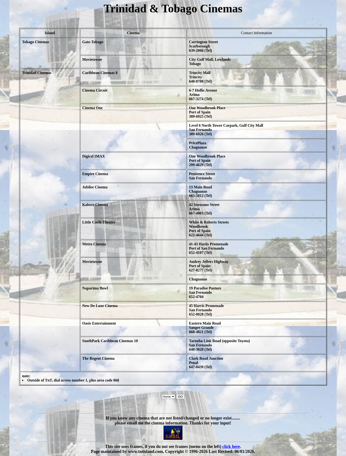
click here (231, 446)
